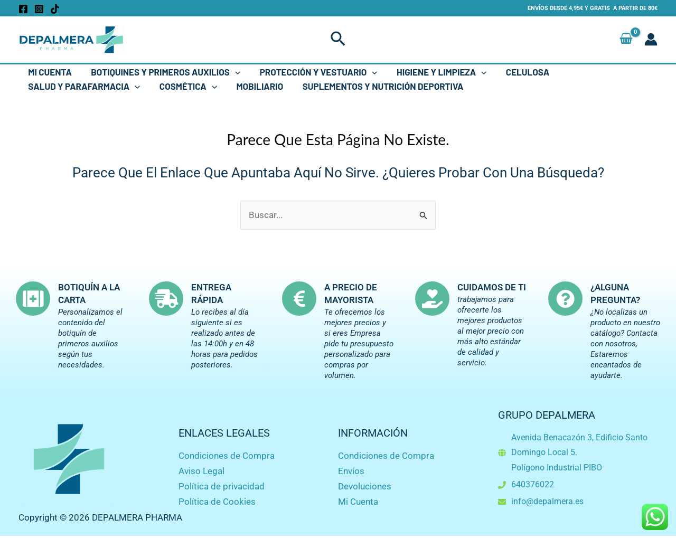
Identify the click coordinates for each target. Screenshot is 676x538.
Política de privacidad (222, 486)
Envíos (351, 471)
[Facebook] (23, 9)
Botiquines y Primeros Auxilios (164, 72)
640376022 (532, 484)
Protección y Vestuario (315, 72)
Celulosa (521, 72)
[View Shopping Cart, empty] (626, 39)
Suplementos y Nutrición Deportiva (378, 86)
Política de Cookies (217, 501)
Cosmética (186, 86)
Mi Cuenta (49, 72)
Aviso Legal (201, 471)
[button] (338, 40)
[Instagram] (39, 9)
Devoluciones (364, 486)
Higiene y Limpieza (437, 72)
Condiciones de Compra (227, 455)
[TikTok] (55, 9)
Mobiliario (256, 86)
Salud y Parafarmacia (83, 86)
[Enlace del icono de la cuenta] (651, 39)
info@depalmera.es (547, 501)
